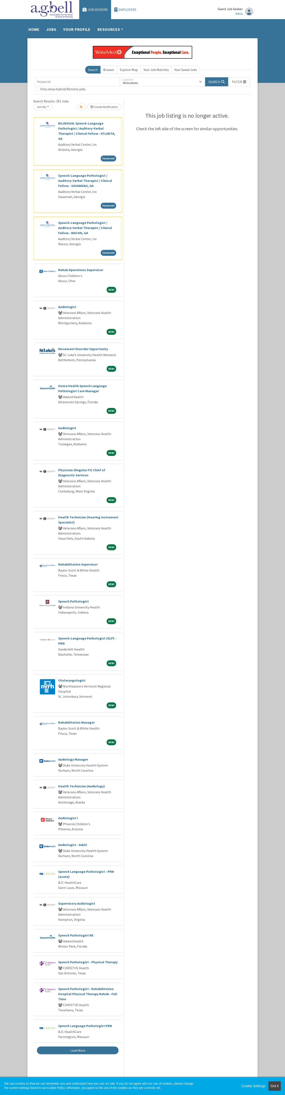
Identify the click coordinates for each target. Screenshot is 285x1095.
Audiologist (67, 307)
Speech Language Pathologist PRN (85, 1026)
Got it (275, 1086)
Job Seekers (95, 9)
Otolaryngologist (72, 680)
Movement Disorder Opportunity (83, 349)
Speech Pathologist (73, 601)
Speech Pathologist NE (76, 935)
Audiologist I (68, 818)
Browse (108, 70)
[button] (239, 81)
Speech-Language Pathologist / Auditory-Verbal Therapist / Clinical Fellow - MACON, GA (85, 228)
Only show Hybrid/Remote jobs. (63, 89)
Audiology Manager (73, 759)
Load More (77, 1050)
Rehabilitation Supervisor (78, 564)
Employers (125, 9)
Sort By (41, 107)
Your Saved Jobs (185, 70)
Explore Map (129, 70)
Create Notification (104, 107)
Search (93, 70)
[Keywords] (77, 81)
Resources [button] (108, 29)
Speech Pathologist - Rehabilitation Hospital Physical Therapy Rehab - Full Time (87, 994)
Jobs (51, 29)
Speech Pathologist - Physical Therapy (88, 962)
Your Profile (76, 29)
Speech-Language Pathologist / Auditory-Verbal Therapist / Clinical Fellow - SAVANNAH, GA (85, 180)
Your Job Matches (156, 70)
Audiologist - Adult (72, 845)
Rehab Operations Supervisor (80, 270)
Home (34, 29)
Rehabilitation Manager (76, 722)
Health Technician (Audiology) (81, 786)
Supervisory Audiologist (76, 903)
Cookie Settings (253, 1086)
